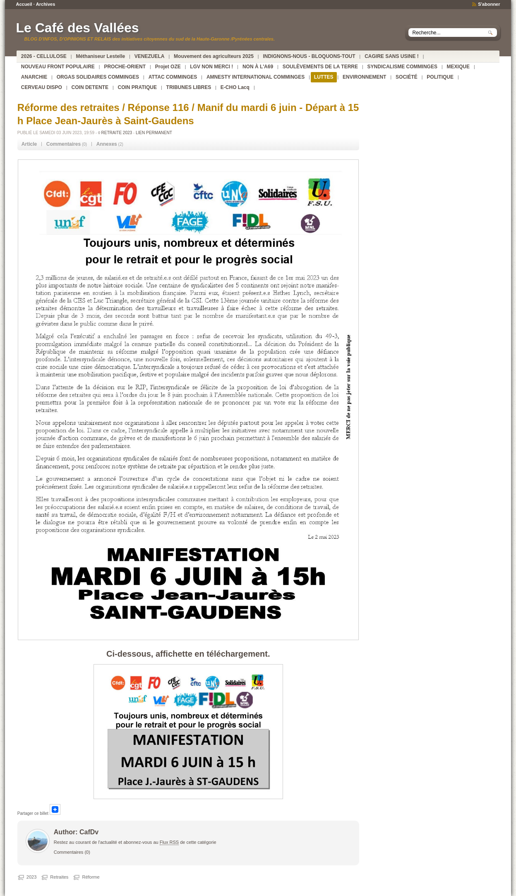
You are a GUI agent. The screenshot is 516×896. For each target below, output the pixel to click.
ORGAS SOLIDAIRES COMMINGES (98, 77)
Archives (45, 4)
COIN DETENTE (90, 87)
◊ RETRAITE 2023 (115, 132)
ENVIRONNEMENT (364, 77)
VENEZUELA (149, 56)
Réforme (90, 876)
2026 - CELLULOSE (44, 56)
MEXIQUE (458, 67)
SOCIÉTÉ (407, 77)
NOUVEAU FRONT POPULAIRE (58, 67)
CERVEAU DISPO (41, 87)
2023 (31, 876)
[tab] (29, 144)
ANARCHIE (34, 77)
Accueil (24, 4)
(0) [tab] (66, 144)
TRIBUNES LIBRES (188, 87)
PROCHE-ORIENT (125, 67)
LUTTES (324, 77)
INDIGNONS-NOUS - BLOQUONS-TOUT (309, 56)
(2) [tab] (109, 144)
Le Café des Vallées (77, 27)
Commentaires (69, 852)
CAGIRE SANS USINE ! (392, 56)
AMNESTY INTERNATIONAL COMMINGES (255, 77)
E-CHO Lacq (235, 87)
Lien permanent (154, 132)
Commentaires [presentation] (63, 144)
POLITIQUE (440, 77)
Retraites (59, 876)
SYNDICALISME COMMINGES (402, 67)
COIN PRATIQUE (137, 87)
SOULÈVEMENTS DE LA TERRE (320, 67)
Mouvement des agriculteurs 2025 (214, 56)
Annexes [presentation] (106, 144)
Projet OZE (168, 67)
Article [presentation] (29, 144)
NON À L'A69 (257, 67)
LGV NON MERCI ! (211, 67)
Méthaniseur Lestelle (100, 56)
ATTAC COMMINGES (173, 77)
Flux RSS (169, 842)
